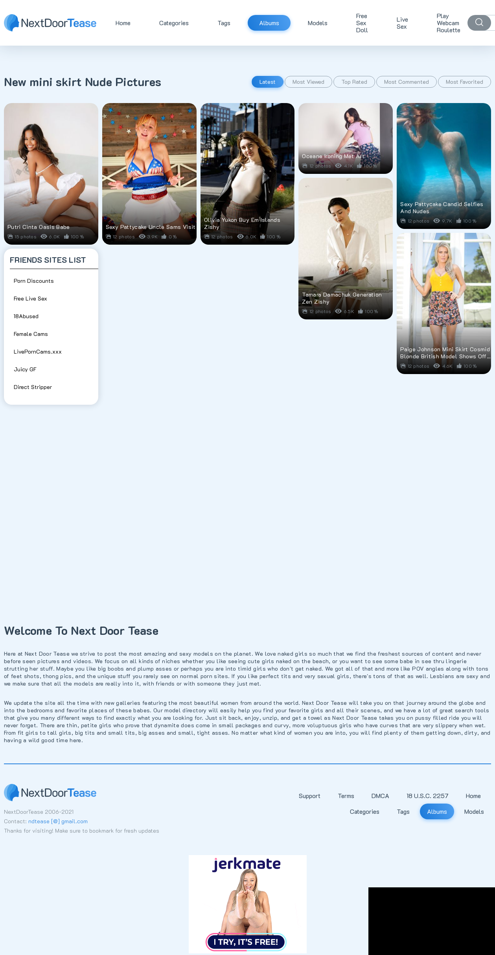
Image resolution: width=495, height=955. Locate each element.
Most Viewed (308, 81)
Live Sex (402, 22)
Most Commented (406, 81)
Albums (269, 22)
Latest (267, 81)
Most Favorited (464, 81)
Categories (174, 22)
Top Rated (354, 81)
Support (309, 795)
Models (318, 22)
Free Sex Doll (362, 22)
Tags (223, 22)
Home (123, 22)
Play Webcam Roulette (448, 22)
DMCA (380, 795)
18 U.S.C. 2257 (428, 795)
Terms (346, 795)
